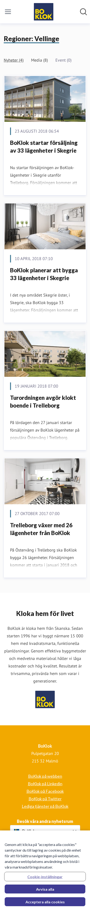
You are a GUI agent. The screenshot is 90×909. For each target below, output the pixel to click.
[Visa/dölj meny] (8, 12)
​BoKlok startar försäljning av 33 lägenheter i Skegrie (44, 146)
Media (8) (39, 60)
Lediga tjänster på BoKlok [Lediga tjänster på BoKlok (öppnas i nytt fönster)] (45, 806)
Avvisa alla (45, 890)
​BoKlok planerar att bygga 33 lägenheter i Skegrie (44, 274)
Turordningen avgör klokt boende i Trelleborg (43, 401)
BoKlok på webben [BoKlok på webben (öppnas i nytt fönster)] (45, 776)
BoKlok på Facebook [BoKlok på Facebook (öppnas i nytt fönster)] (45, 791)
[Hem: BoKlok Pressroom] (44, 12)
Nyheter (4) (14, 60)
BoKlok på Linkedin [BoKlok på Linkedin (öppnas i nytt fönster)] (45, 783)
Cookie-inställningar (45, 878)
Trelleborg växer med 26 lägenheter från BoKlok (41, 529)
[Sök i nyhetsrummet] (83, 12)
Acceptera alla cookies (45, 903)
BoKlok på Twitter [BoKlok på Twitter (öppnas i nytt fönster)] (45, 798)
